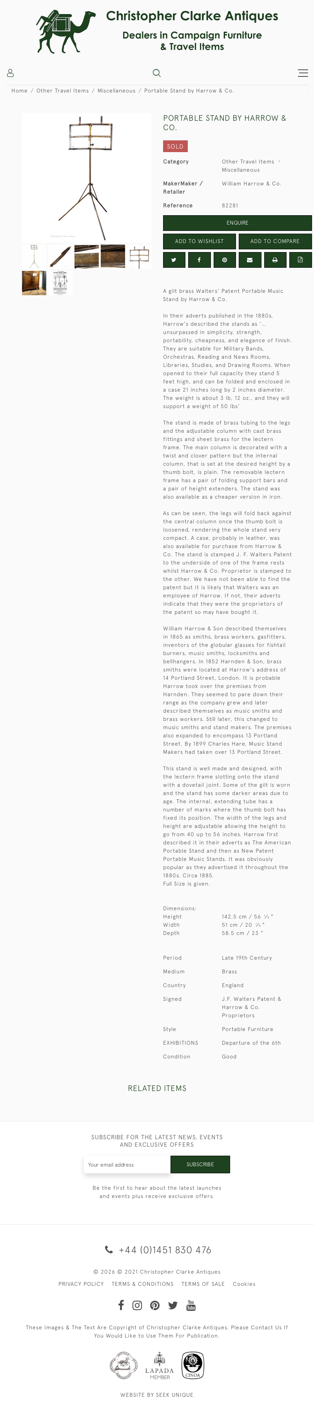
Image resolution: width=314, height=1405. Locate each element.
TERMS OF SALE (203, 1284)
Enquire (238, 223)
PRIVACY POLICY (81, 1284)
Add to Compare (275, 241)
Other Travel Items (62, 90)
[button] (156, 73)
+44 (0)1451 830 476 (157, 1249)
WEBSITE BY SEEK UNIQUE (157, 1395)
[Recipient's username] (127, 1164)
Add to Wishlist (199, 241)
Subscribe (200, 1164)
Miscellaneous (117, 90)
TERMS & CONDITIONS (143, 1284)
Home (19, 90)
